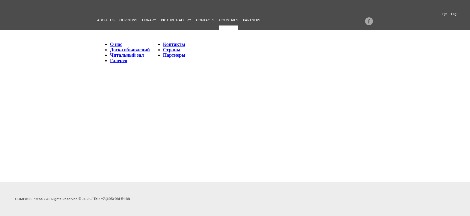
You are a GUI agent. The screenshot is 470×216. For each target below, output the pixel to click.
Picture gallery (176, 20)
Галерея (118, 60)
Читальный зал (127, 55)
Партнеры (174, 55)
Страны (171, 49)
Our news (128, 20)
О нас (116, 44)
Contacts (205, 20)
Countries (228, 20)
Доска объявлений (130, 49)
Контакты (174, 44)
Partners (251, 20)
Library (149, 20)
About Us (106, 20)
